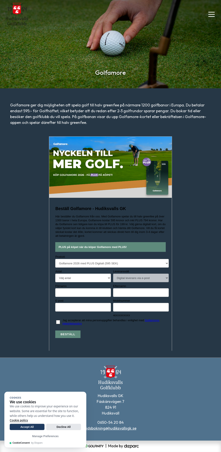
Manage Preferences (45, 436)
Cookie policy (19, 420)
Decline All (64, 427)
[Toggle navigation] (211, 14)
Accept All (27, 427)
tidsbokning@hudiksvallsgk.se (110, 428)
